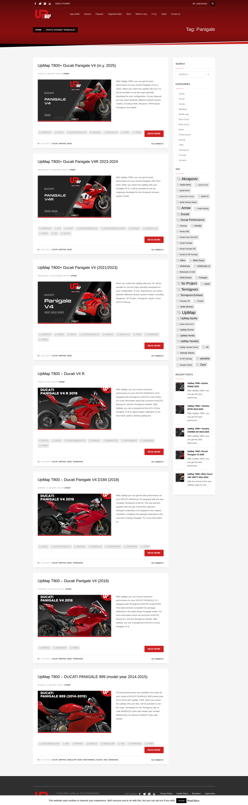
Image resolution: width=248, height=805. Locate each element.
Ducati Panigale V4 (78, 132)
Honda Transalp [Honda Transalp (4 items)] (186, 243)
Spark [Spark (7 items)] (207, 284)
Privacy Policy (166, 793)
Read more (154, 133)
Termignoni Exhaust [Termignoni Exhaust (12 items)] (192, 295)
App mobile (75, 14)
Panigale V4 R (151, 228)
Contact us (175, 14)
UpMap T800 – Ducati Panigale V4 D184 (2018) (78, 479)
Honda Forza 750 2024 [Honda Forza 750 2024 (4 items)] (189, 237)
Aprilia (182, 94)
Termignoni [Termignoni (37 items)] (189, 289)
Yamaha (182, 160)
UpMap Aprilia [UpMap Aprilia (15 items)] (189, 318)
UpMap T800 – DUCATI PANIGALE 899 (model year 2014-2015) (92, 677)
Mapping (62, 144)
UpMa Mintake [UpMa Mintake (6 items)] (186, 306)
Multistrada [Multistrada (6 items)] (185, 266)
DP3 (58, 228)
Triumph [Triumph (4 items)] (200, 301)
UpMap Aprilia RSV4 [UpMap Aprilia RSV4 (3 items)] (187, 324)
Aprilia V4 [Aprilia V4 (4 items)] (205, 196)
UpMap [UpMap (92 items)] (189, 312)
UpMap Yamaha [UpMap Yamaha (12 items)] (190, 341)
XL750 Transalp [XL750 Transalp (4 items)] (186, 359)
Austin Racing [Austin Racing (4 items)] (203, 208)
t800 (122, 744)
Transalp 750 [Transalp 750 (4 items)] (185, 301)
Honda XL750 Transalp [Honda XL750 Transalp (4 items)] (189, 254)
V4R (55, 233)
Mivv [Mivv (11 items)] (183, 260)
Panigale (96, 132)
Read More (193, 800)
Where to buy (141, 14)
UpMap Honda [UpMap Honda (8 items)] (187, 335)
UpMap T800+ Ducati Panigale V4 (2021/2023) (77, 267)
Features (99, 14)
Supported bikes (115, 14)
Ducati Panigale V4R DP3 (114, 228)
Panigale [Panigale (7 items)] (203, 277)
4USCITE (45, 441)
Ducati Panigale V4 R (88, 228)
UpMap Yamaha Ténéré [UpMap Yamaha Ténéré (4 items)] (189, 347)
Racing (99, 760)
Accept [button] (181, 800)
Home (38, 30)
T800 (105, 760)
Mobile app (72, 760)
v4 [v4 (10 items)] (207, 347)
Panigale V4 (112, 132)
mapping (79, 744)
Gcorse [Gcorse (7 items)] (183, 226)
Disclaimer (196, 793)
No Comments (157, 144)
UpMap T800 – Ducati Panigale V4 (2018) (73, 581)
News (164, 14)
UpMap (66, 74)
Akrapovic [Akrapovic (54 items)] (190, 179)
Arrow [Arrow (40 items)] (186, 208)
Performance (130, 441)
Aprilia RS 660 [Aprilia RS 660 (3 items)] (203, 185)
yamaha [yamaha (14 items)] (204, 358)
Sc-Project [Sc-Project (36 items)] (189, 283)
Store (128, 14)
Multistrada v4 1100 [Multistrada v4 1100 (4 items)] (187, 272)
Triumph (182, 155)
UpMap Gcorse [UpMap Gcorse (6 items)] (187, 329)
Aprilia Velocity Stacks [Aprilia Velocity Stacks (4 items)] (188, 202)
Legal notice (210, 793)
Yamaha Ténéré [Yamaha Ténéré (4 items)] (186, 365)
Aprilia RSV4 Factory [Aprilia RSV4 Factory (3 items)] (187, 196)
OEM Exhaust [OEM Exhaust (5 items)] (186, 278)
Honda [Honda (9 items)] (197, 225)
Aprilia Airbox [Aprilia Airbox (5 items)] (185, 185)
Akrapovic (46, 132)
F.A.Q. (154, 14)
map (67, 744)
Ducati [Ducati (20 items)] (185, 214)
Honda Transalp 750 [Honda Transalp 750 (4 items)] (187, 249)
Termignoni (153, 334)
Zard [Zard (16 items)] (203, 364)
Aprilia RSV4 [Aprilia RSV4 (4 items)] (185, 190)
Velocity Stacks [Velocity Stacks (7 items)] (187, 353)
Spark (126, 132)
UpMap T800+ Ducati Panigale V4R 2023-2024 (78, 161)
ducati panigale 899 (50, 744)
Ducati (60, 132)
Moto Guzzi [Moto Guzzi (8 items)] (198, 260)
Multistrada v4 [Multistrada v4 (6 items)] (203, 266)
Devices (87, 14)
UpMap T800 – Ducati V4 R (61, 373)
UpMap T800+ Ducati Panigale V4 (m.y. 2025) (77, 65)
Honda (182, 104)
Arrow (60, 334)
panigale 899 (108, 744)
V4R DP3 (66, 233)
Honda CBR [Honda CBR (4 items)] (184, 231)
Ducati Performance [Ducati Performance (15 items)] (193, 219)
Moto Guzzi (184, 119)
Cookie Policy (182, 793)
